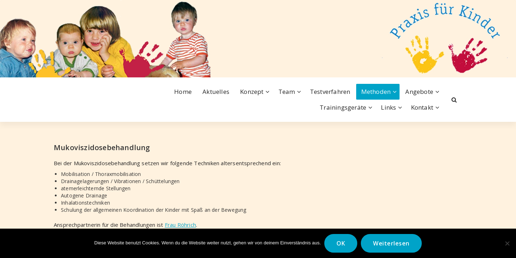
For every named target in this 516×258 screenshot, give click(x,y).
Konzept (251, 91)
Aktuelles (215, 91)
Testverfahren (330, 91)
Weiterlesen (391, 243)
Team (286, 91)
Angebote (419, 91)
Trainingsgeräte (343, 107)
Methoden (376, 91)
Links (388, 107)
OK (340, 243)
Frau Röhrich (180, 224)
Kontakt (422, 107)
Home (183, 91)
